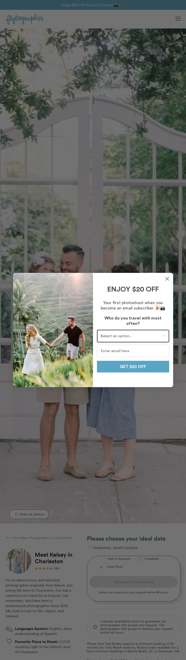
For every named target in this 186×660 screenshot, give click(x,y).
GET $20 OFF (133, 367)
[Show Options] (164, 336)
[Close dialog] (167, 279)
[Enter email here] (133, 351)
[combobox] (131, 336)
